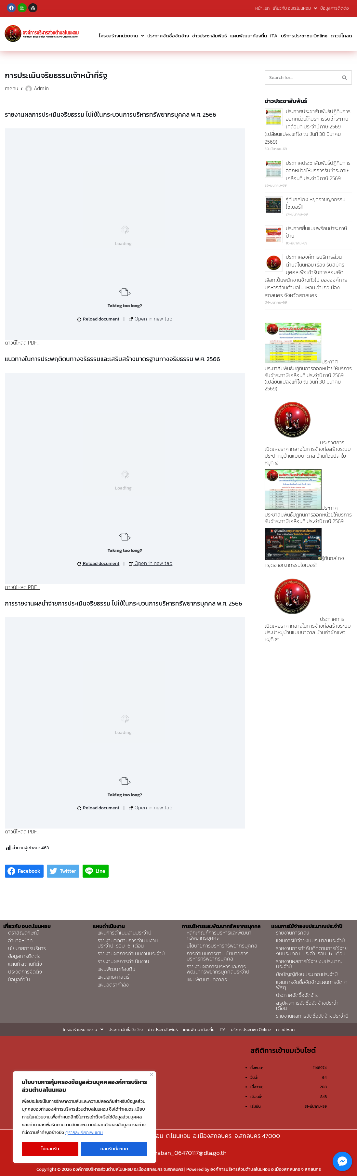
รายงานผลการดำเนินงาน (123, 961)
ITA (274, 35)
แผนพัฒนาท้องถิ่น (248, 35)
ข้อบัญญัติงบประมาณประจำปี (307, 974)
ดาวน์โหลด (341, 35)
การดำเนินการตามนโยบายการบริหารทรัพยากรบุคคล (217, 955)
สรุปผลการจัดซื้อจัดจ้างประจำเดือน (307, 1005)
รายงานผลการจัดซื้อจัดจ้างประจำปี (312, 1016)
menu (11, 88)
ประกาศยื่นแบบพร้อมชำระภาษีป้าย (316, 232)
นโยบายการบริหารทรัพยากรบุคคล (222, 945)
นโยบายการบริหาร (27, 948)
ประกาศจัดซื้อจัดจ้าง (168, 35)
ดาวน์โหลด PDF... (22, 342)
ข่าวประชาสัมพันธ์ (209, 35)
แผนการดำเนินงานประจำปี (125, 932)
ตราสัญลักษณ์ (23, 932)
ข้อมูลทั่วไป (19, 979)
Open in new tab (150, 319)
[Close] (151, 1074)
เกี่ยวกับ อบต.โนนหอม (295, 8)
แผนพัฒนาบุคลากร (207, 979)
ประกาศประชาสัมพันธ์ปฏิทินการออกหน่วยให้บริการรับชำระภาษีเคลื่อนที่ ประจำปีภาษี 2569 (318, 170)
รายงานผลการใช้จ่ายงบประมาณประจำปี (309, 963)
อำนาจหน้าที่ (20, 940)
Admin (41, 88)
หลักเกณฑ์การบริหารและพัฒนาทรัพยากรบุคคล (219, 935)
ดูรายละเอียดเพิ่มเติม (84, 1132)
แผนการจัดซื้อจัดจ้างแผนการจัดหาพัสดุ (312, 984)
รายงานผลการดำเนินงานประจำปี (131, 953)
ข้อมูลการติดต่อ (334, 8)
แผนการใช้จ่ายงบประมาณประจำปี (310, 940)
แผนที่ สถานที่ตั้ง (25, 964)
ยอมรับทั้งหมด (114, 1148)
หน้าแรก (262, 8)
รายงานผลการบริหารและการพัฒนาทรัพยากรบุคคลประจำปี (218, 968)
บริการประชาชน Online (304, 35)
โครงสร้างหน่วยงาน (121, 35)
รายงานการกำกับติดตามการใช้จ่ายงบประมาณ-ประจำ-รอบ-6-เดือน (312, 950)
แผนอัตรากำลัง (113, 984)
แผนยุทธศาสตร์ (113, 977)
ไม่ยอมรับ (50, 1148)
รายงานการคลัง (292, 932)
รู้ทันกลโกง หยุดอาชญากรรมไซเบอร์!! (315, 203)
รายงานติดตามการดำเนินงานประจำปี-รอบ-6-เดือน (128, 942)
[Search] (301, 77)
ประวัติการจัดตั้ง (25, 971)
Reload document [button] (98, 319)
